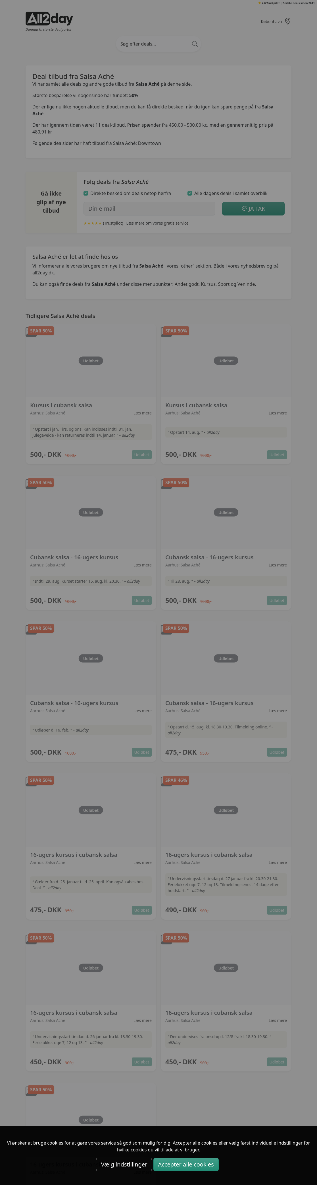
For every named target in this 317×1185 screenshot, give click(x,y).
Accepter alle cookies (186, 1164)
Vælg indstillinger (124, 1164)
